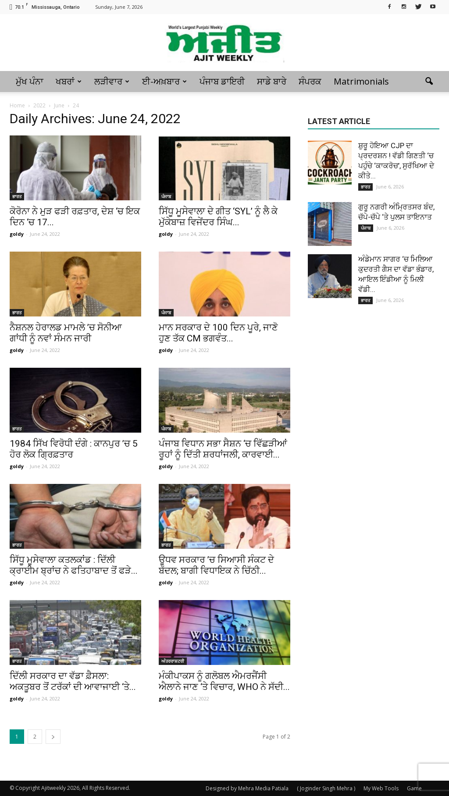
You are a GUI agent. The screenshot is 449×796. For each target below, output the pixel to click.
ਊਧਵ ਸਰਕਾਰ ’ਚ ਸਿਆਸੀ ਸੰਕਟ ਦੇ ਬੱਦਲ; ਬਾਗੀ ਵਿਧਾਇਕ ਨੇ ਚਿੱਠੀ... (216, 565)
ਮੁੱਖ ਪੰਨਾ (29, 81)
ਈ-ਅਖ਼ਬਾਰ (164, 81)
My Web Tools (381, 788)
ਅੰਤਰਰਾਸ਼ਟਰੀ (172, 661)
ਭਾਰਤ (16, 196)
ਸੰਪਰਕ (310, 81)
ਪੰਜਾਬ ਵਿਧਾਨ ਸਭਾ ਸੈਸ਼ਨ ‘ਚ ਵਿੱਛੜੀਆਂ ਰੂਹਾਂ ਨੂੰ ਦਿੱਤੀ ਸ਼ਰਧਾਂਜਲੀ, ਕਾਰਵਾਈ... (223, 449)
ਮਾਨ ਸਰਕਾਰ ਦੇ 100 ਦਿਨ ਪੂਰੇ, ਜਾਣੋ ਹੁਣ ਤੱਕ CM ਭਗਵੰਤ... (218, 333)
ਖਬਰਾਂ (69, 81)
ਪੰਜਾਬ (166, 196)
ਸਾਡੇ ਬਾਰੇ (271, 81)
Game (414, 788)
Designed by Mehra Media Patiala (247, 788)
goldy (17, 234)
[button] (428, 81)
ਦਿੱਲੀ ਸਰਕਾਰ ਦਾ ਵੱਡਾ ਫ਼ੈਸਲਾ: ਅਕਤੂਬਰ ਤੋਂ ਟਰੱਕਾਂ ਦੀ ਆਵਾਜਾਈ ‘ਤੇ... (73, 681)
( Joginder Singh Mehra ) (326, 788)
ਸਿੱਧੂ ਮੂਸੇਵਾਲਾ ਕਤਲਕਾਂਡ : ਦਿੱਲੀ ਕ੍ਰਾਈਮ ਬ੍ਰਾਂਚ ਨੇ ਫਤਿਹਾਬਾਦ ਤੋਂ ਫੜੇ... (74, 565)
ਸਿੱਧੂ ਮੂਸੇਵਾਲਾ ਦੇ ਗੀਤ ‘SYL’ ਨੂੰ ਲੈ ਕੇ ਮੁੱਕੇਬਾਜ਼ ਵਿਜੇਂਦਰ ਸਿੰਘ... (218, 216)
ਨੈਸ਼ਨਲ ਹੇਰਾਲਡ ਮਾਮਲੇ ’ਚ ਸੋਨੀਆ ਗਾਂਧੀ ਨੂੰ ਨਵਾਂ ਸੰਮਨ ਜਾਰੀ (66, 333)
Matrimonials (361, 81)
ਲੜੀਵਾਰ (111, 81)
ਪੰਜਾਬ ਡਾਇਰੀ (222, 81)
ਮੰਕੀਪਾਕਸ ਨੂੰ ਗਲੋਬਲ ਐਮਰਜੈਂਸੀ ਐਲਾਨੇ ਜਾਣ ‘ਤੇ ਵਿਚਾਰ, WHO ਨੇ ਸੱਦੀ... (224, 681)
